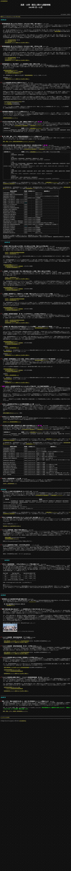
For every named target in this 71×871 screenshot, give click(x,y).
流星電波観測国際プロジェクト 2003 (12, 669)
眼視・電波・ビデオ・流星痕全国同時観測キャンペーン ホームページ (19, 141)
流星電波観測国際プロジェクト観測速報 (14, 71)
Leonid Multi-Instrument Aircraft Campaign (13, 101)
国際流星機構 (57, 31)
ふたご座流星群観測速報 (10, 40)
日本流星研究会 (3, 1)
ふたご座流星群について (10, 41)
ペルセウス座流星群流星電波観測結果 (14, 671)
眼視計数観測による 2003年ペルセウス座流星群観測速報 (16, 641)
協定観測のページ (11, 605)
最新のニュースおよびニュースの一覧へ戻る (10, 16)
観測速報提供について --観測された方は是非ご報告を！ (17, 42)
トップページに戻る (4, 717)
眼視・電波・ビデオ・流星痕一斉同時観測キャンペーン (15, 711)
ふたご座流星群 (7, 102)
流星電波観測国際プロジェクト (10, 70)
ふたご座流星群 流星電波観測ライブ (13, 72)
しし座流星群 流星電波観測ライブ (12, 267)
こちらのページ (32, 601)
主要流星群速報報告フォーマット (10, 117)
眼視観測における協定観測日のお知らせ (12, 526)
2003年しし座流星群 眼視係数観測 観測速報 (14, 252)
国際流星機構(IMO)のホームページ (10, 413)
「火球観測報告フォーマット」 (36, 128)
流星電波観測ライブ (30, 188)
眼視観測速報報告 (29, 75)
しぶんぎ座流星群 (8, 104)
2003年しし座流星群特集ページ (12, 253)
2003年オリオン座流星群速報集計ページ (12, 421)
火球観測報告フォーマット (36, 125)
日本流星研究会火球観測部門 (21, 125)
